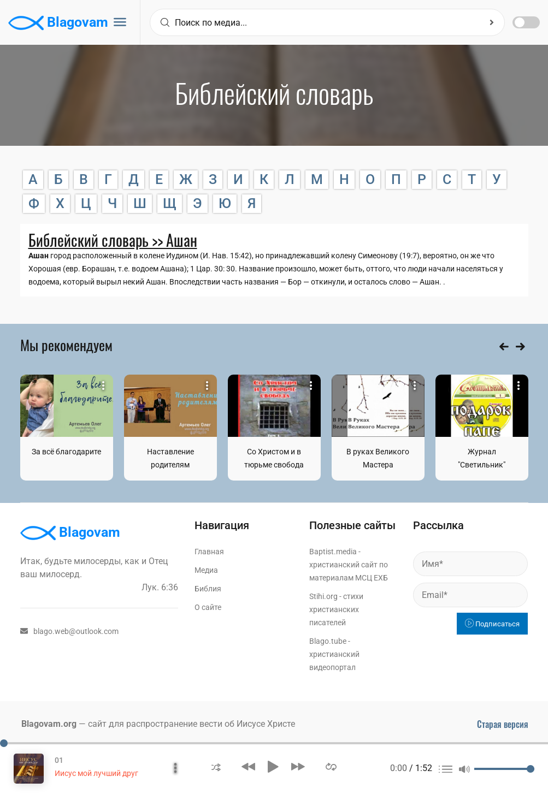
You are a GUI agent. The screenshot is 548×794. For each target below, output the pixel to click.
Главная (209, 551)
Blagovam (58, 23)
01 (59, 760)
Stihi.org (323, 596)
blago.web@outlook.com (69, 631)
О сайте (208, 607)
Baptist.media (333, 551)
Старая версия (502, 724)
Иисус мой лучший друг (96, 773)
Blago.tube (327, 641)
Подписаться (492, 624)
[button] (216, 766)
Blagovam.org (48, 724)
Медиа (206, 570)
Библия (208, 588)
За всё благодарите (66, 451)
